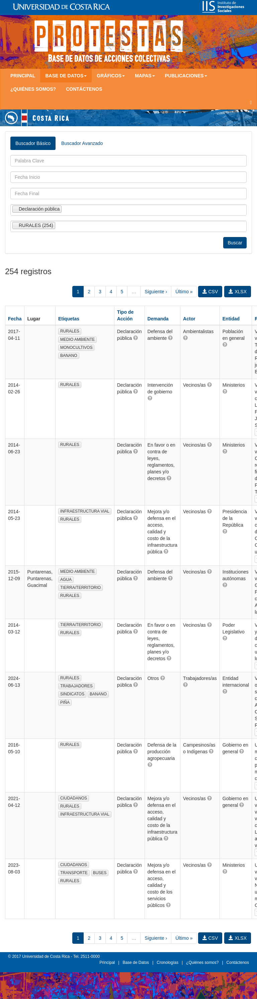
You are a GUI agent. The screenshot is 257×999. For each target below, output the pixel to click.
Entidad (231, 318)
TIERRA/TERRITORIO (80, 587)
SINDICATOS (72, 694)
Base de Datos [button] (66, 75)
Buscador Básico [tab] (33, 143)
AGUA (66, 579)
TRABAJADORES (76, 686)
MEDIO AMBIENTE (77, 339)
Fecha (14, 318)
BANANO (68, 355)
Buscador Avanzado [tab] (82, 143)
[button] (135, 337)
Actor (189, 318)
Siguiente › (156, 291)
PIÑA (65, 702)
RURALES (69, 331)
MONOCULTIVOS (76, 347)
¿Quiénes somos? (33, 89)
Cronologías (167, 962)
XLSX (238, 291)
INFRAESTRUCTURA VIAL (84, 511)
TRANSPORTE (74, 872)
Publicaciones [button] (186, 75)
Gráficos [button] (111, 75)
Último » (183, 291)
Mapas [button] (145, 75)
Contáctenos (84, 89)
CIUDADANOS (73, 798)
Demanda (158, 318)
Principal (22, 75)
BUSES (100, 872)
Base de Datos (135, 962)
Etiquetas (68, 318)
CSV (210, 291)
